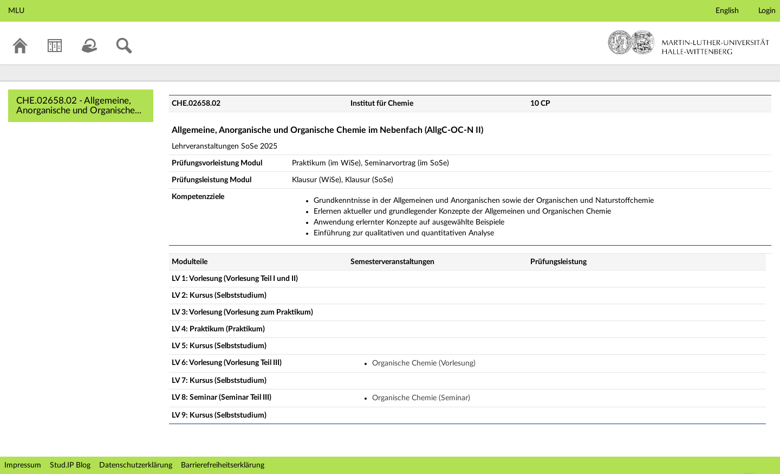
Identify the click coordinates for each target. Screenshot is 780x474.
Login (767, 11)
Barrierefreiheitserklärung (222, 465)
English (727, 11)
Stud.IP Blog (70, 465)
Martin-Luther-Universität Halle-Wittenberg (689, 42)
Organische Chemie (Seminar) (421, 398)
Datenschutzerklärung (135, 465)
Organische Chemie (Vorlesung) (424, 363)
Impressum (22, 465)
